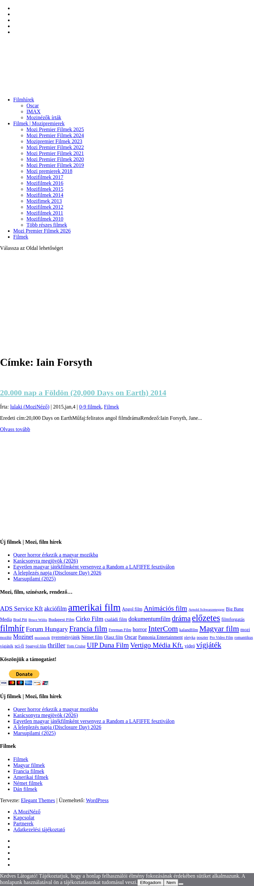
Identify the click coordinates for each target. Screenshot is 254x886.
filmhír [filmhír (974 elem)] (12, 628)
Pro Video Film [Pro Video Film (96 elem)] (221, 638)
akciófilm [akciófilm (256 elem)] (55, 608)
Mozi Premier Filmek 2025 (55, 129)
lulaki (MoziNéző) (30, 407)
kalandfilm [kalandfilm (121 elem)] (188, 629)
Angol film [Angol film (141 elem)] (132, 609)
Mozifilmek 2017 (45, 177)
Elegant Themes (38, 800)
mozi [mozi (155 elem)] (245, 629)
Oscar (32, 105)
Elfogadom (150, 882)
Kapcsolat (23, 817)
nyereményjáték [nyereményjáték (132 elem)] (65, 637)
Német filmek (27, 783)
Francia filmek (28, 771)
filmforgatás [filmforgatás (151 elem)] (232, 619)
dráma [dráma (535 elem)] (181, 618)
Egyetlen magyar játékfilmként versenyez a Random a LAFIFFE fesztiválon (94, 567)
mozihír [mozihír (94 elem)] (6, 637)
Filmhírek (23, 99)
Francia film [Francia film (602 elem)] (88, 628)
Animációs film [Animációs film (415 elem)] (165, 608)
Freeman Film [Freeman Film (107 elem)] (119, 630)
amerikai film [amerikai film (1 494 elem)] (94, 607)
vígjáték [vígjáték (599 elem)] (208, 644)
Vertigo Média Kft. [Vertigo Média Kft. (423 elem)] (157, 645)
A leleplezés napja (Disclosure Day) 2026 (57, 573)
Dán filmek (25, 789)
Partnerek (23, 823)
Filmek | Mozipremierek (38, 123)
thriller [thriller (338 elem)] (56, 645)
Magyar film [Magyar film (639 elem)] (219, 628)
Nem (171, 882)
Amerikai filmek (30, 777)
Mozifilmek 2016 (45, 183)
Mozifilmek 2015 (45, 189)
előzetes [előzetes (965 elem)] (206, 618)
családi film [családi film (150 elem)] (116, 619)
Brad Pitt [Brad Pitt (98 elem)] (20, 620)
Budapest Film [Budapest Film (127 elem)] (61, 619)
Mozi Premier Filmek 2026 (42, 231)
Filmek (20, 237)
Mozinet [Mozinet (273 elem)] (23, 637)
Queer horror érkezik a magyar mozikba (55, 555)
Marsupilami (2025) (34, 578)
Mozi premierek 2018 (49, 171)
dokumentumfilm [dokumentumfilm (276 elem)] (149, 619)
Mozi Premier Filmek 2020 (55, 159)
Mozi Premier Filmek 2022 (55, 147)
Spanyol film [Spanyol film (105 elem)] (35, 646)
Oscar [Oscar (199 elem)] (130, 637)
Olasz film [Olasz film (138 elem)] (113, 637)
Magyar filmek (29, 765)
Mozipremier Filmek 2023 (54, 141)
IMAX (33, 111)
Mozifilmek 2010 (45, 219)
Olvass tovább (15, 429)
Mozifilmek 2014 (45, 195)
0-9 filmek (90, 407)
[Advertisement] (127, 302)
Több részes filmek (46, 225)
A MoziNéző (26, 811)
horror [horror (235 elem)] (140, 629)
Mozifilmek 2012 (45, 207)
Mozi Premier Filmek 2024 (55, 135)
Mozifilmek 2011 (44, 213)
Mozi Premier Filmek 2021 (55, 153)
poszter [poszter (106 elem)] (202, 637)
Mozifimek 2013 (44, 201)
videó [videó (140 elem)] (190, 645)
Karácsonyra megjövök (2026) (45, 561)
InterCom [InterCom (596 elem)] (163, 628)
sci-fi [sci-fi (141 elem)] (19, 645)
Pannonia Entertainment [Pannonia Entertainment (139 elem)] (160, 637)
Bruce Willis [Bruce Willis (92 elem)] (37, 620)
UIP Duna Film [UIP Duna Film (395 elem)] (108, 645)
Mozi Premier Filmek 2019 (55, 165)
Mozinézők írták (43, 117)
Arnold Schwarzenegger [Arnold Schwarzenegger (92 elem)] (207, 609)
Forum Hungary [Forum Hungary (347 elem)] (47, 629)
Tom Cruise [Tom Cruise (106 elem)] (76, 646)
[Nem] (181, 884)
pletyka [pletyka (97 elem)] (189, 638)
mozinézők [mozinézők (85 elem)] (42, 637)
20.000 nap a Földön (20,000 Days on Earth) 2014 (83, 392)
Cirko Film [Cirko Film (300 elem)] (90, 618)
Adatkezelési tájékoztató (39, 829)
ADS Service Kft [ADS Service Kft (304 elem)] (21, 608)
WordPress (97, 800)
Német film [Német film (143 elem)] (92, 637)
